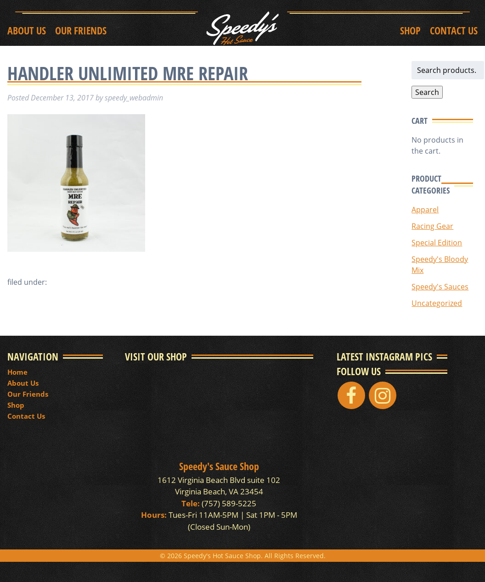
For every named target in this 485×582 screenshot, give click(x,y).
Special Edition (437, 243)
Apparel (425, 210)
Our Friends (81, 30)
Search (427, 92)
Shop (410, 30)
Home (17, 372)
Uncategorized (437, 303)
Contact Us (454, 30)
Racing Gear (432, 226)
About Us (26, 30)
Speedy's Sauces (440, 287)
